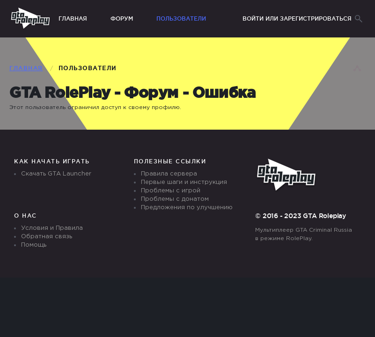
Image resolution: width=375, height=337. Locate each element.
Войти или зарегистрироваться (297, 18)
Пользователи (181, 18)
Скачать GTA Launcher (56, 173)
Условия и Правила (52, 228)
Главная (73, 18)
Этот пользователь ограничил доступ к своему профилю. (95, 107)
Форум (121, 18)
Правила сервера (169, 173)
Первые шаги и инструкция (184, 182)
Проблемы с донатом (175, 199)
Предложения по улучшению (187, 207)
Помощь (33, 245)
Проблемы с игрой (170, 190)
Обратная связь (46, 236)
